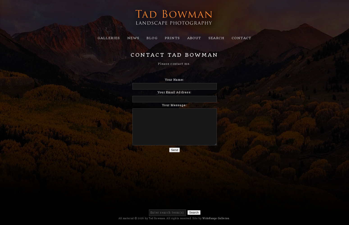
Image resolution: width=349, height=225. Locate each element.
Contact (241, 38)
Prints (172, 38)
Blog (151, 38)
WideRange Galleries (216, 218)
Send (174, 150)
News (133, 38)
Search (216, 38)
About (194, 38)
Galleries (109, 38)
